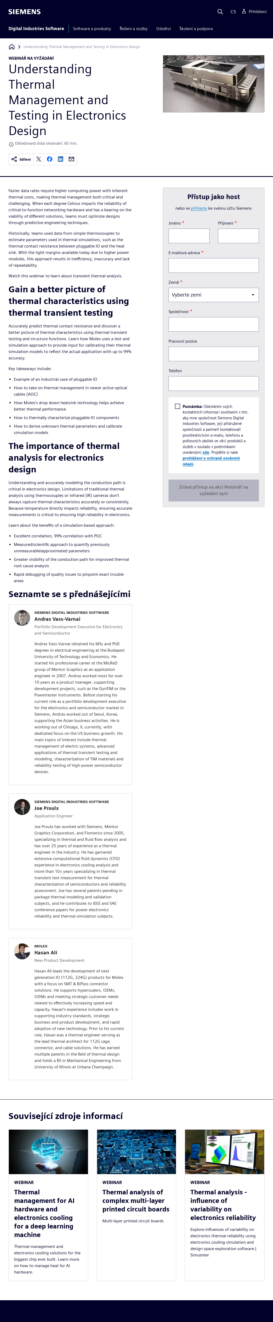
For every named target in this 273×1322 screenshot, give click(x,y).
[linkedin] (60, 159)
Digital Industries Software (36, 28)
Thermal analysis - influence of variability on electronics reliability (223, 1205)
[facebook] (49, 159)
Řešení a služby (134, 28)
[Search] (220, 12)
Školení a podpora (196, 28)
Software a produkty (92, 28)
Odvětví (163, 28)
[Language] (232, 11)
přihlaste (199, 208)
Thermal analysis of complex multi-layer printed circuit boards (136, 1200)
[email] (71, 159)
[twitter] (38, 159)
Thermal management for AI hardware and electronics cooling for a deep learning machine (44, 1213)
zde (205, 452)
